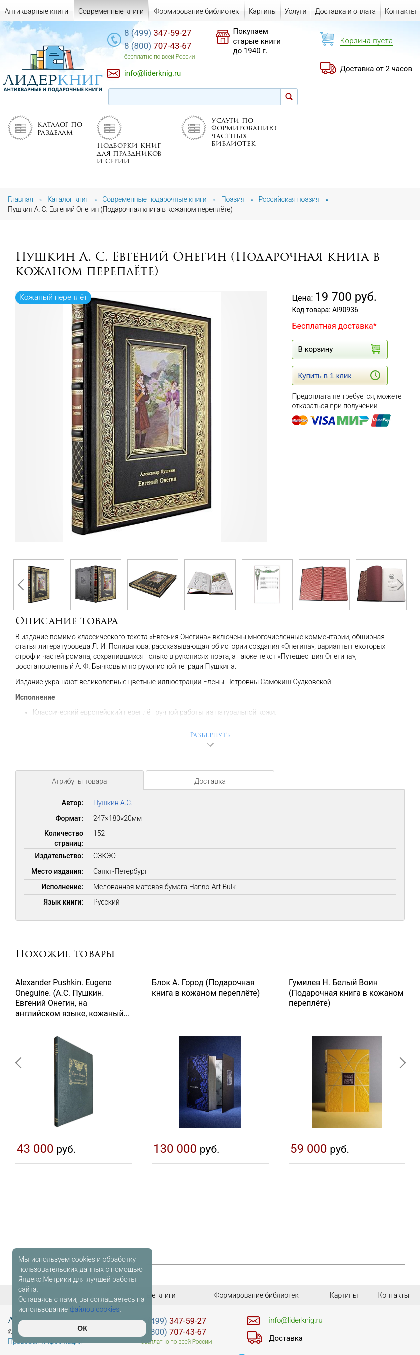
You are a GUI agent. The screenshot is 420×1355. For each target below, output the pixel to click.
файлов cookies (95, 1309)
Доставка (210, 781)
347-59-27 (157, 33)
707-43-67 (157, 46)
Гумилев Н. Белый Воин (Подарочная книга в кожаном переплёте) (346, 993)
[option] (141, 417)
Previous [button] (22, 584)
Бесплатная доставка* (334, 326)
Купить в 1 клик (339, 375)
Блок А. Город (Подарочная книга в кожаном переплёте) (206, 988)
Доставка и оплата (345, 11)
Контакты (400, 11)
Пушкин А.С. (113, 803)
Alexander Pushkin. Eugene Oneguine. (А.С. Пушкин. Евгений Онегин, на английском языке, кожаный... (72, 998)
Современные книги (111, 11)
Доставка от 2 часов (376, 68)
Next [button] (397, 584)
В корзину (339, 349)
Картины (262, 11)
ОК (82, 1328)
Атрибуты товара (79, 781)
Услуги (295, 11)
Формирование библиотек (196, 11)
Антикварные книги (36, 11)
